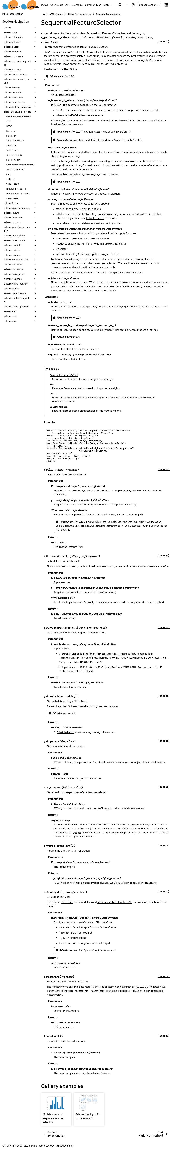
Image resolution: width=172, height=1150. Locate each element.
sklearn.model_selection (16, 259)
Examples (77, 5)
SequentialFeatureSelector (20, 164)
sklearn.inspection (13, 217)
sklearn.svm (10, 311)
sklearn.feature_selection (17, 111)
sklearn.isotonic (12, 222)
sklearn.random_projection (17, 300)
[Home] (44, 14)
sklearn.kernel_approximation (17, 229)
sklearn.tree (10, 316)
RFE (8, 121)
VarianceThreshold (15, 169)
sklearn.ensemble (13, 92)
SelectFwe (11, 145)
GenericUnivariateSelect (18, 116)
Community (91, 5)
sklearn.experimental (15, 102)
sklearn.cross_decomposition (17, 63)
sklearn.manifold (12, 245)
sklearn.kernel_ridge (14, 235)
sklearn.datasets (12, 69)
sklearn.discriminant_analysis (17, 81)
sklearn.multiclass (13, 264)
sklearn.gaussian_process (17, 207)
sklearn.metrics (11, 250)
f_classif (10, 179)
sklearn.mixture (12, 254)
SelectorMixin (13, 159)
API (67, 5)
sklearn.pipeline (12, 288)
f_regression (12, 183)
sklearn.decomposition (15, 74)
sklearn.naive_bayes (14, 274)
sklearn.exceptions (13, 97)
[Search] (120, 4)
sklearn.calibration (13, 37)
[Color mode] (126, 4)
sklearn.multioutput (14, 269)
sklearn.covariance (13, 56)
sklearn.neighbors (13, 278)
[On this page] (166, 4)
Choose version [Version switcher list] (148, 5)
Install (44, 5)
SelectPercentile (14, 155)
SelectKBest (12, 150)
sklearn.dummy (12, 87)
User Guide (56, 5)
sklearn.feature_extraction (17, 106)
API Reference (56, 14)
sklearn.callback (12, 41)
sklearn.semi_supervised (16, 306)
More (107, 5)
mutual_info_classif (16, 188)
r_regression (12, 198)
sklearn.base (10, 32)
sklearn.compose (12, 51)
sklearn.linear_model (14, 240)
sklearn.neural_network (16, 283)
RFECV (9, 126)
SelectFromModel (15, 140)
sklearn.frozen (11, 203)
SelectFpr (11, 135)
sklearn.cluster (11, 46)
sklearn (7, 27)
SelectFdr (11, 131)
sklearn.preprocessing (15, 293)
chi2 (8, 174)
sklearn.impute (11, 212)
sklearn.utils (10, 321)
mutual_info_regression (18, 193)
